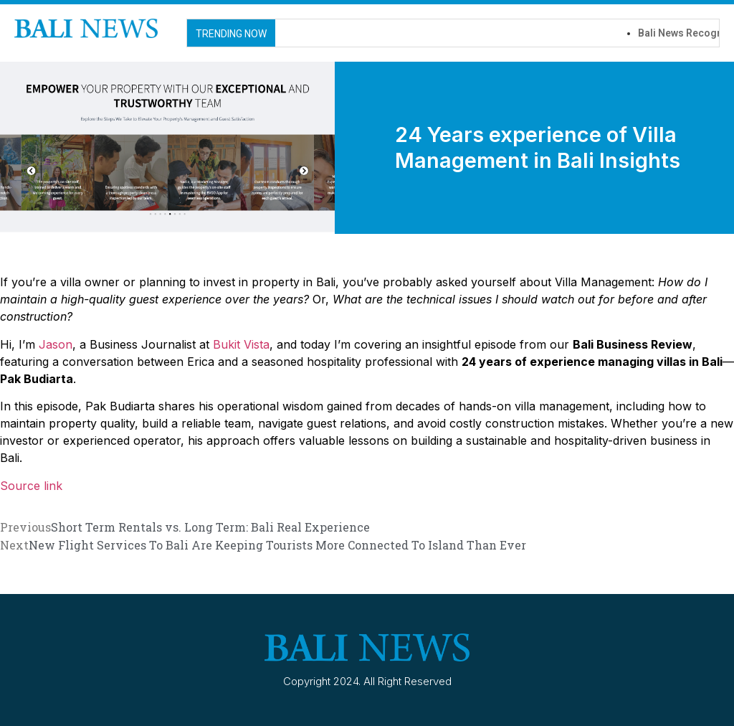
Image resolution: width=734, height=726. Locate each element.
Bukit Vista (241, 344)
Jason (55, 344)
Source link (31, 485)
